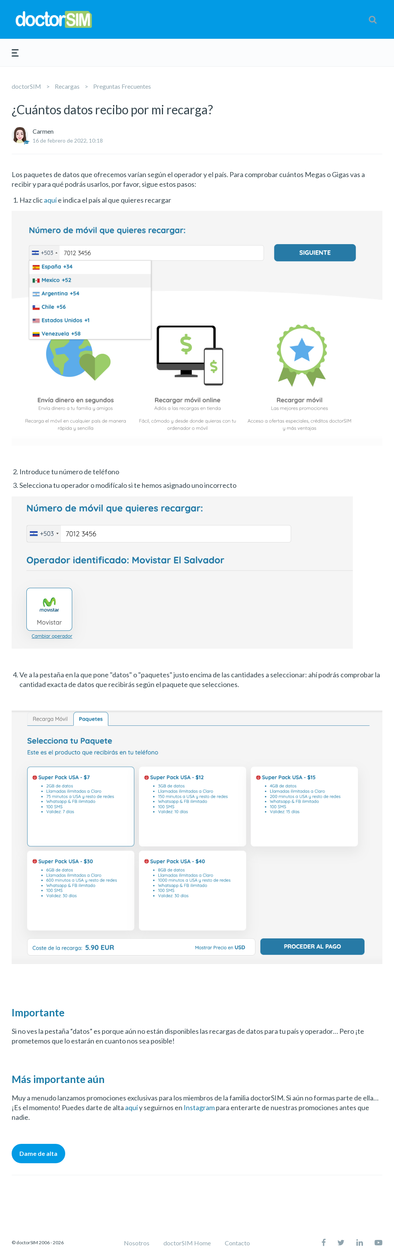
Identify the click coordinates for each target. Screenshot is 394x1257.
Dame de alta (38, 1153)
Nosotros (136, 1243)
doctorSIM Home (187, 1243)
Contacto (237, 1243)
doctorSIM (26, 86)
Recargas (67, 86)
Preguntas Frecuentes (122, 86)
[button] (372, 19)
